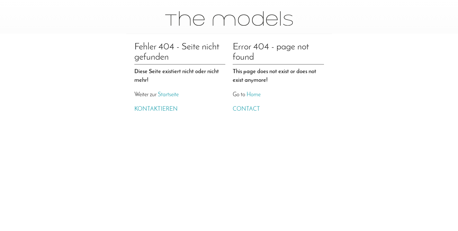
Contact (246, 109)
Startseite (168, 95)
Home (254, 95)
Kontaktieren (156, 109)
